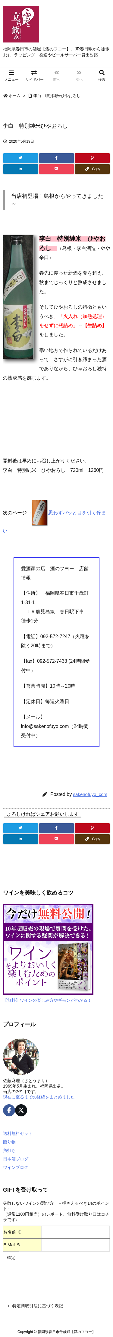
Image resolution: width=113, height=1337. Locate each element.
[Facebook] (56, 158)
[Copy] (92, 169)
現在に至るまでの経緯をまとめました (39, 1097)
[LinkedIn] (20, 169)
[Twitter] (20, 158)
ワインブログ (15, 1167)
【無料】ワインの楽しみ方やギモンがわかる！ (47, 1000)
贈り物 (9, 1141)
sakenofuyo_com (90, 794)
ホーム (14, 95)
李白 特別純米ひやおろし (56, 95)
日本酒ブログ (15, 1158)
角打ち (9, 1150)
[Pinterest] (92, 158)
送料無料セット (18, 1133)
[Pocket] (56, 169)
